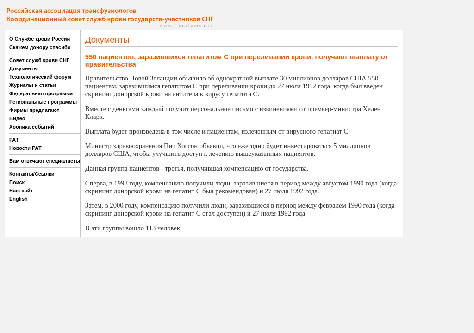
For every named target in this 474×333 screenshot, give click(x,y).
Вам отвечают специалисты (44, 161)
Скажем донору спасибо (39, 47)
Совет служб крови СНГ (39, 60)
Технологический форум (40, 77)
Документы (23, 68)
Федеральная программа (41, 93)
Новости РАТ (25, 148)
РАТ (14, 139)
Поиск (17, 182)
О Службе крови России (39, 39)
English (18, 199)
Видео (17, 118)
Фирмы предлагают (34, 110)
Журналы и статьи (32, 85)
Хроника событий (31, 127)
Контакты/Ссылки (32, 174)
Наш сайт (21, 190)
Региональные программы (43, 102)
